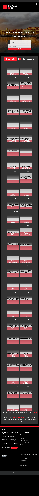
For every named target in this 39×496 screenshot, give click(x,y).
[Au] (20, 43)
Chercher (19, 48)
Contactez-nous (14, 450)
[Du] (20, 41)
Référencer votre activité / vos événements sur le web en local (29, 458)
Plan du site (23, 470)
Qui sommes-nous (24, 454)
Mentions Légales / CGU (25, 468)
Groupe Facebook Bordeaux (25, 445)
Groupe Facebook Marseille (25, 443)
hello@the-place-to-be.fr (6, 450)
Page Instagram (23, 447)
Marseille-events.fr (23, 449)
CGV (21, 465)
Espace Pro (4, 458)
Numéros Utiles (24, 463)
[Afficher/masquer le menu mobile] (36, 4)
